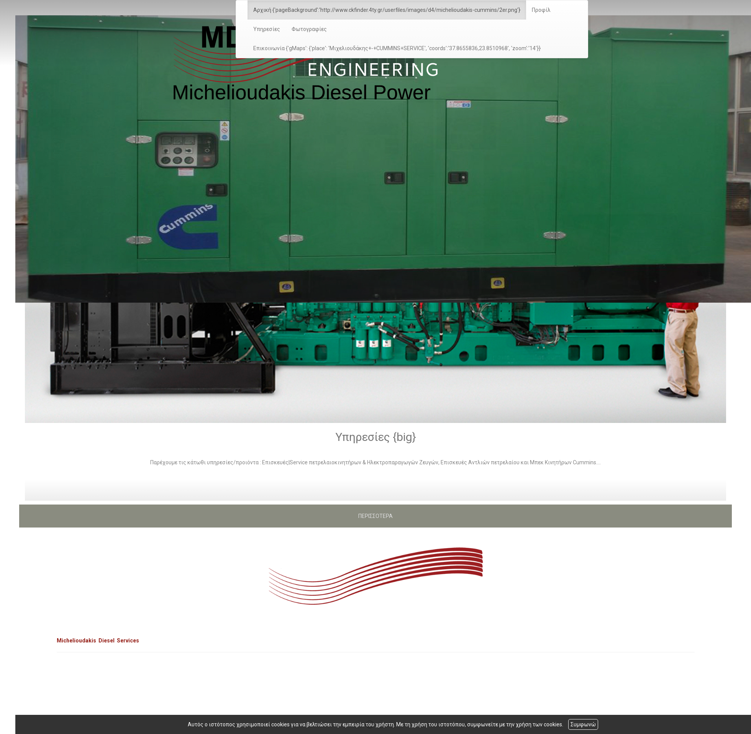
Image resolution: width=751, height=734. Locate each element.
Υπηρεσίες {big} (375, 437)
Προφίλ (541, 10)
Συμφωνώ (583, 724)
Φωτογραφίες (309, 29)
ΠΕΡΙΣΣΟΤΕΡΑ (375, 516)
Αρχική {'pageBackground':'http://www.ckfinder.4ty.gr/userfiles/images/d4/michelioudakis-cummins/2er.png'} (386, 10)
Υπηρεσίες (266, 29)
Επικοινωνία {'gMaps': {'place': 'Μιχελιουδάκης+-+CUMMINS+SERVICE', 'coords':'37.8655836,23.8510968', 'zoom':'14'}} (397, 48)
